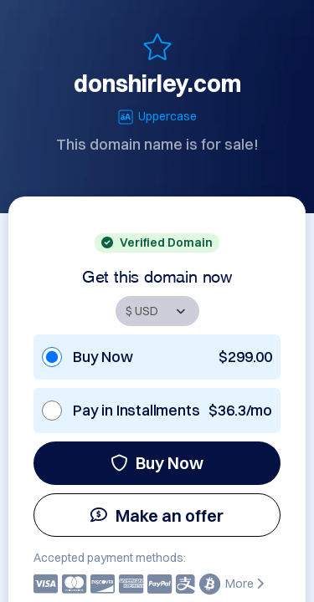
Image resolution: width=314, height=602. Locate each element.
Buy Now (157, 462)
